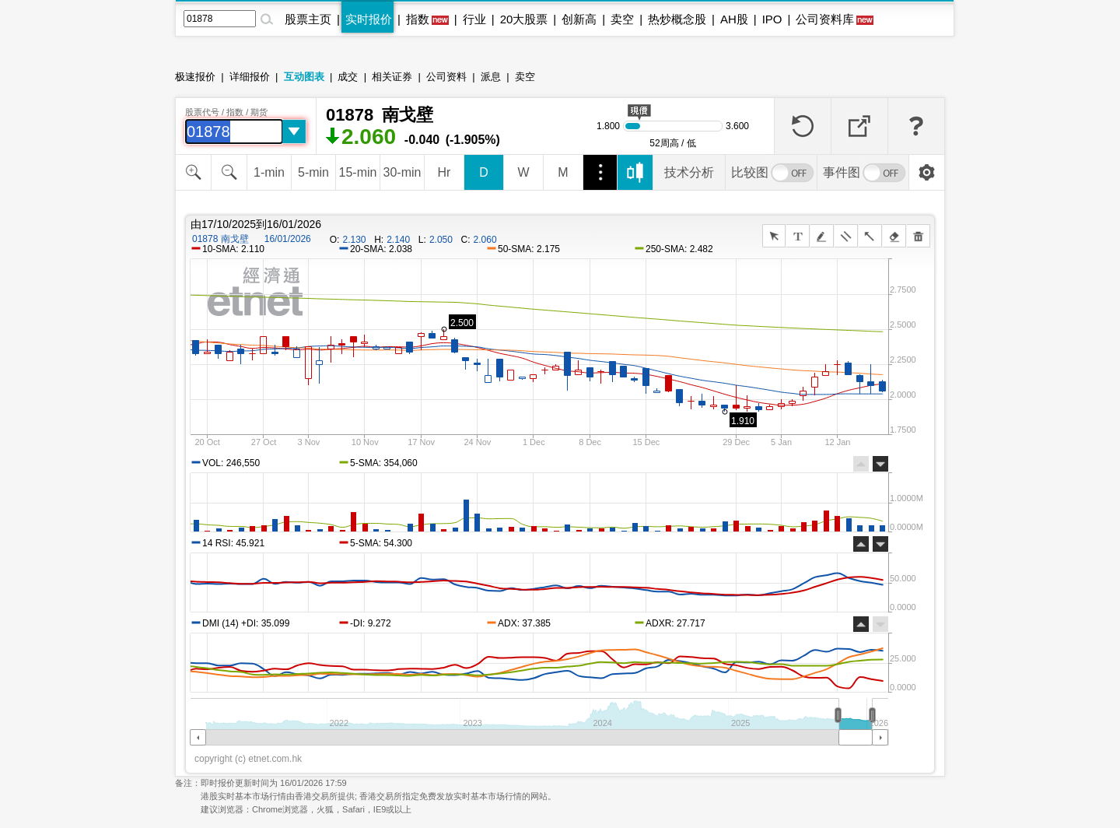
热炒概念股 (677, 19)
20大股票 (524, 19)
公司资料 (446, 76)
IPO (772, 19)
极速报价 (195, 76)
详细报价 (249, 76)
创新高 (579, 19)
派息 (491, 76)
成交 (348, 76)
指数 (417, 19)
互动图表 (304, 76)
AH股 (734, 19)
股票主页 (308, 19)
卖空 (622, 19)
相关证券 (392, 76)
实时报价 (368, 19)
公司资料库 (825, 19)
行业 (474, 19)
